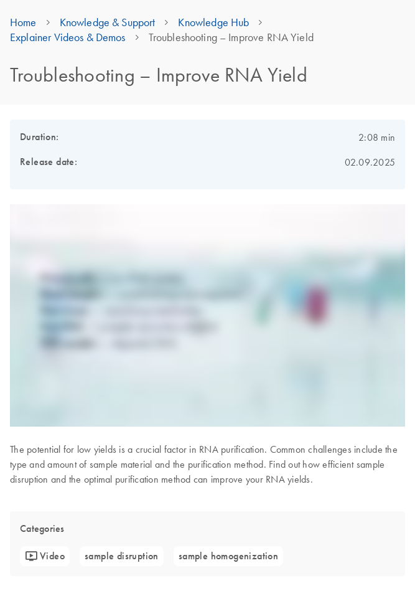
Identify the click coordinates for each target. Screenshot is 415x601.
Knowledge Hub (213, 22)
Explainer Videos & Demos (68, 37)
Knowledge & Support (108, 22)
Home (23, 22)
